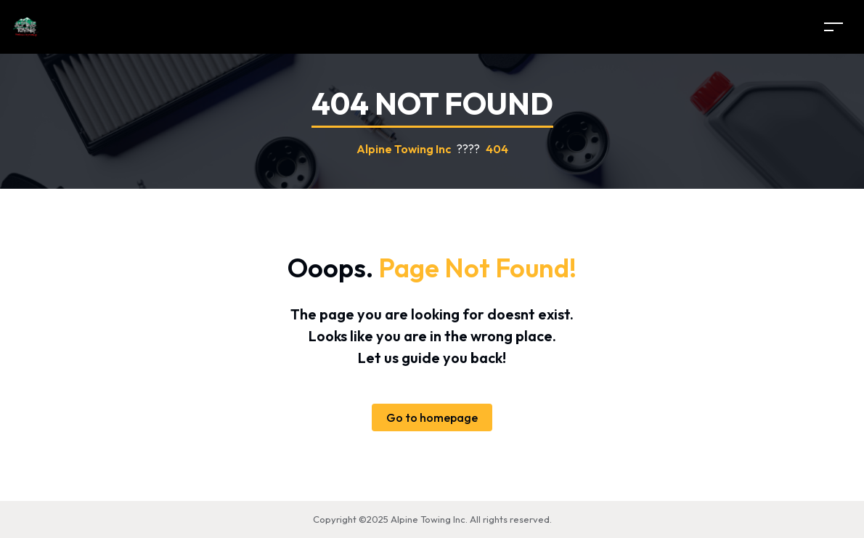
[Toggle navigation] (833, 26)
